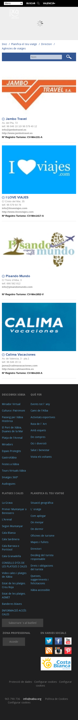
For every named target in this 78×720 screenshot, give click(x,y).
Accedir (13, 641)
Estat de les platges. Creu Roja (14, 585)
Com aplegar (38, 516)
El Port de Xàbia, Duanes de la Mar (12, 429)
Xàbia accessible (40, 590)
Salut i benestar (40, 450)
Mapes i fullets (39, 542)
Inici (4, 44)
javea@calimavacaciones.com (19, 365)
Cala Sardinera (10, 539)
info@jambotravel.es (14, 129)
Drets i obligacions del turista (42, 567)
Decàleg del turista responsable (42, 557)
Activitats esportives (43, 417)
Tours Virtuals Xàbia (14, 470)
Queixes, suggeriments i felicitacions (40, 579)
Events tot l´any (40, 404)
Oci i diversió (38, 443)
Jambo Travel (16, 119)
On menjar (37, 522)
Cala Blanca (8, 532)
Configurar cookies (46, 682)
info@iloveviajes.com (14, 208)
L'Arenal (7, 519)
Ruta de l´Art (39, 424)
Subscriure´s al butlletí (23, 623)
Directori (47, 44)
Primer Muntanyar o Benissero (14, 511)
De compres (38, 437)
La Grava (7, 502)
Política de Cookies (56, 699)
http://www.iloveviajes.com (18, 211)
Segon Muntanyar (12, 526)
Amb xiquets (38, 430)
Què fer (36, 394)
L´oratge (36, 509)
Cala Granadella (11, 556)
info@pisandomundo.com (17, 286)
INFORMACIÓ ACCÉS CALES (14, 612)
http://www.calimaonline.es (18, 369)
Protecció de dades (21, 682)
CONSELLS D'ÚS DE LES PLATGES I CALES (14, 564)
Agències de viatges (14, 48)
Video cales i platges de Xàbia (14, 575)
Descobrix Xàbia (13, 394)
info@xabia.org (32, 699)
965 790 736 (12, 699)
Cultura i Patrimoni (13, 410)
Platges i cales (12, 493)
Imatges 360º (10, 477)
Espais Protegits (11, 451)
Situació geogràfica (42, 502)
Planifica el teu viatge (24, 44)
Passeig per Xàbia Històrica (12, 419)
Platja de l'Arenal (12, 437)
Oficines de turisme (42, 535)
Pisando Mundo (18, 276)
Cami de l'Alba (39, 410)
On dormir (37, 529)
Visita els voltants (41, 456)
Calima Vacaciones (21, 354)
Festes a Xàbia (10, 464)
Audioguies (8, 483)
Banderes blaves (12, 604)
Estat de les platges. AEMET (14, 595)
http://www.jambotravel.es (17, 133)
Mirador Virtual (11, 404)
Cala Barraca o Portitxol (10, 547)
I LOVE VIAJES (17, 197)
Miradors (7, 444)
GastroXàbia (9, 457)
